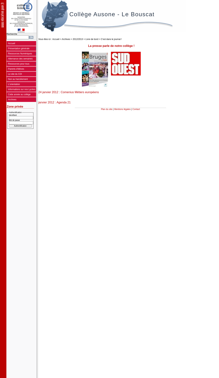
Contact (136, 109)
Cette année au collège (19, 94)
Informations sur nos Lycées (21, 89)
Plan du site (106, 109)
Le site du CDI (15, 74)
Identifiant (13, 115)
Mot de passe (14, 120)
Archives (12, 99)
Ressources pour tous (18, 64)
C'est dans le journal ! (111, 39)
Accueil (11, 43)
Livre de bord (92, 39)
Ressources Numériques (20, 53)
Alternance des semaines (20, 58)
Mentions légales (122, 109)
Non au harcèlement (18, 79)
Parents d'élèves (16, 69)
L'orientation (14, 84)
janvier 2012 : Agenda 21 (54, 102)
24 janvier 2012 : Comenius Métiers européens (68, 92)
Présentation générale (18, 48)
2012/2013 (78, 39)
